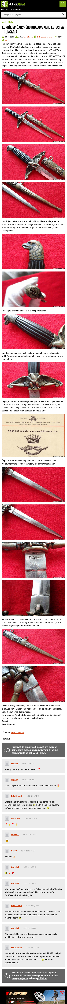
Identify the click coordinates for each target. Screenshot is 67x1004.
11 (6, 40)
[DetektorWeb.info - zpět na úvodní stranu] (15, 4)
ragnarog (14, 780)
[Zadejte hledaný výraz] (33, 15)
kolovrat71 (15, 835)
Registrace (17, 10)
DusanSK (14, 764)
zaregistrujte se (20, 753)
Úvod (4, 22)
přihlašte (42, 753)
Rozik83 (14, 851)
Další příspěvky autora (45, 37)
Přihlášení (5, 10)
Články (10, 22)
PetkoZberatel (28, 37)
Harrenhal (15, 867)
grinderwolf (15, 818)
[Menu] (62, 4)
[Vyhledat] (63, 15)
